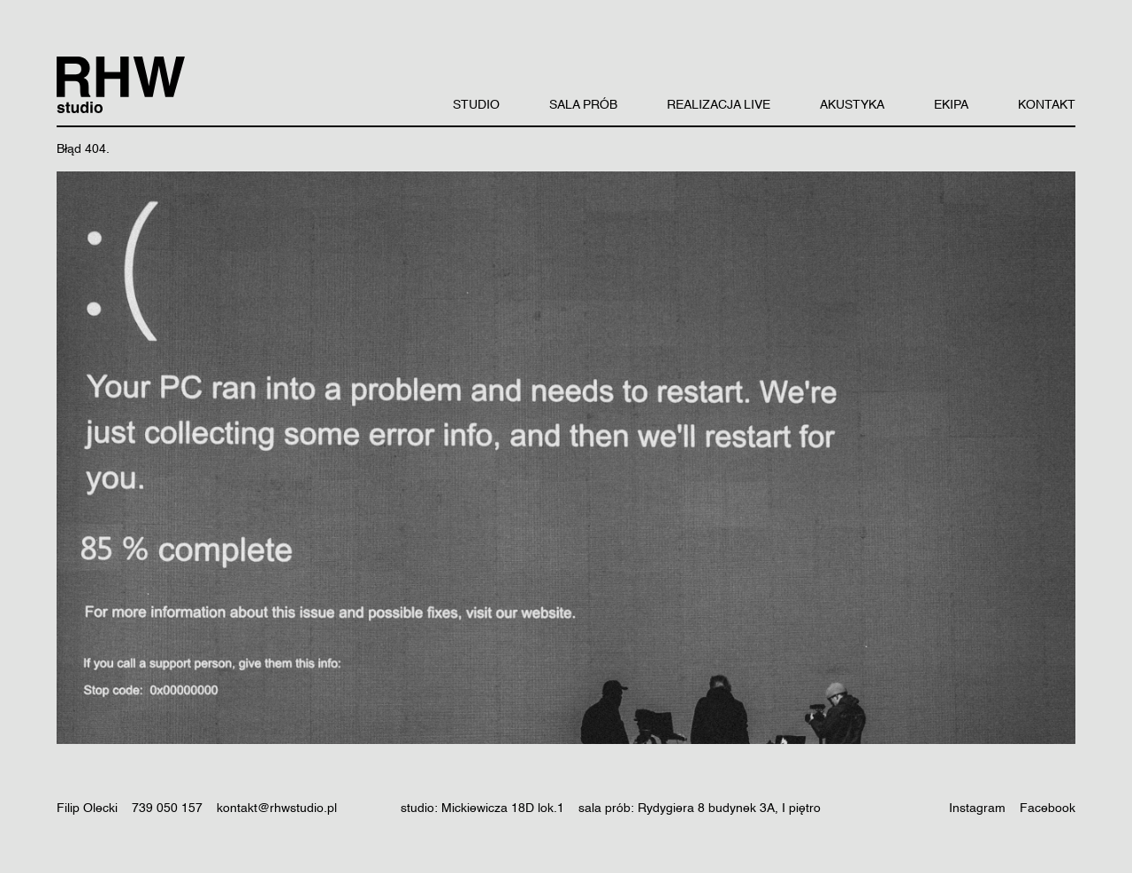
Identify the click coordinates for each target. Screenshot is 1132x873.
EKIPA (951, 105)
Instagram (977, 808)
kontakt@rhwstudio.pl (277, 808)
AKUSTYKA (852, 105)
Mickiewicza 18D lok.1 (502, 808)
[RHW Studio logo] (121, 85)
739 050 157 (167, 808)
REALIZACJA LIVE (718, 105)
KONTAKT (1046, 105)
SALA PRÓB (583, 105)
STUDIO (476, 105)
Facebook (1047, 808)
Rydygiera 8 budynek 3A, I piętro (729, 808)
